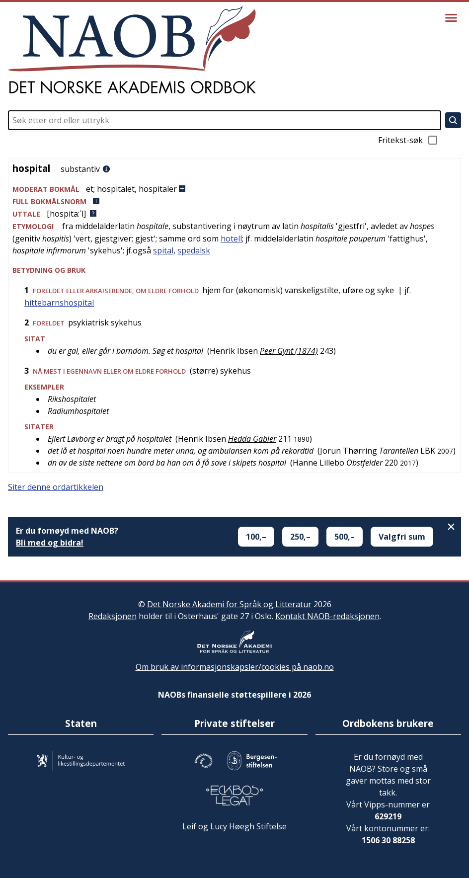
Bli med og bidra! (49, 542)
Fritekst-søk (408, 140)
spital (163, 250)
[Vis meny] (451, 18)
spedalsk (193, 250)
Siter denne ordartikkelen (55, 486)
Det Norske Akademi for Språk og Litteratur (229, 604)
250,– (300, 536)
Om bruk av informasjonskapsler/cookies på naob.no (235, 666)
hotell (231, 238)
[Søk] (453, 120)
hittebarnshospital (59, 302)
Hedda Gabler (252, 438)
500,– (344, 536)
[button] (234, 189)
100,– (256, 536)
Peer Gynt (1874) (289, 350)
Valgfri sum (402, 536)
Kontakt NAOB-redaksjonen (327, 616)
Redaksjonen (112, 616)
